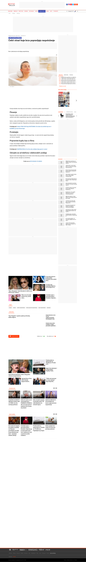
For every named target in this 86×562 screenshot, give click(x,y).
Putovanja (31, 11)
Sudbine (13, 13)
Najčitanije (66, 74)
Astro (36, 11)
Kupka (10, 307)
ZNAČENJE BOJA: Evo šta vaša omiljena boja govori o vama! (32, 149)
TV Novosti (55, 11)
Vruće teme (11, 311)
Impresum (10, 556)
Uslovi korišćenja (53, 553)
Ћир (75, 4)
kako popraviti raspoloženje (31, 307)
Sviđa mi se (41, 336)
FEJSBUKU (39, 161)
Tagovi (10, 304)
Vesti (9, 13)
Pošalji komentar (13, 336)
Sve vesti (60, 159)
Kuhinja (26, 11)
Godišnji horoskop (69, 111)
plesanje (48, 307)
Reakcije (71, 74)
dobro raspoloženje (21, 307)
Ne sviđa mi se (51, 336)
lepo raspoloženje (42, 307)
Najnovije (61, 74)
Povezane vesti (12, 388)
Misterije (18, 13)
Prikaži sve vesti (62, 86)
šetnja (14, 307)
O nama (47, 553)
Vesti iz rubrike (12, 414)
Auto (51, 11)
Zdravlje (15, 11)
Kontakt (14, 556)
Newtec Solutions (70, 560)
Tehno (47, 11)
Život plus (21, 11)
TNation (75, 560)
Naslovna (10, 11)
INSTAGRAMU (33, 161)
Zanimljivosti (42, 11)
